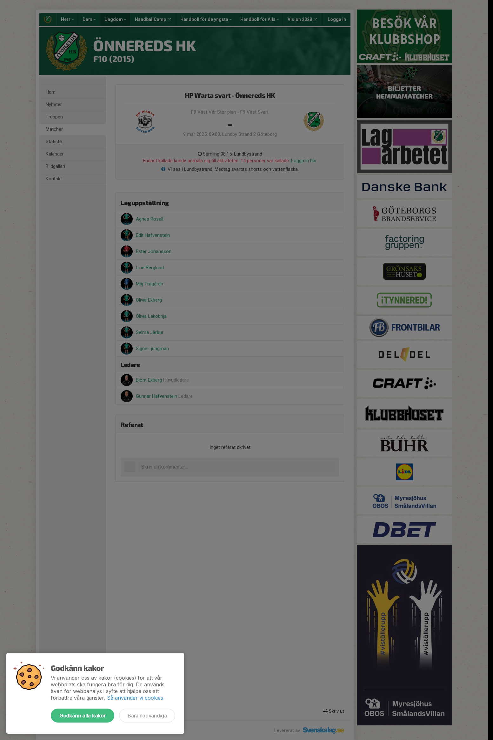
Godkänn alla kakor (82, 715)
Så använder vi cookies (135, 698)
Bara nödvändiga (147, 715)
